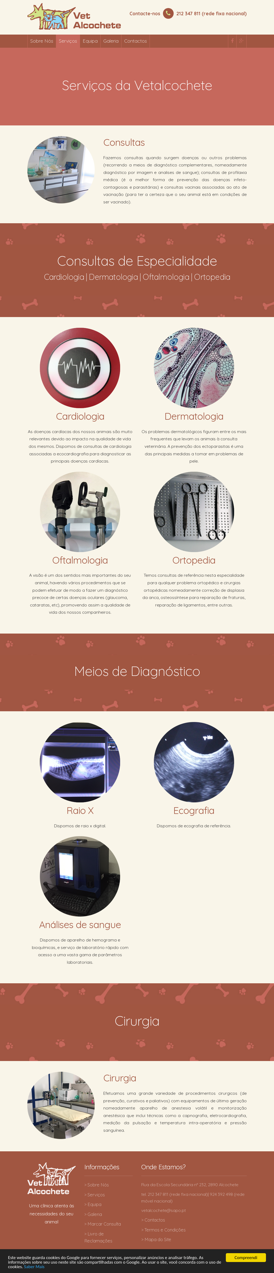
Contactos (135, 41)
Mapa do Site (157, 1239)
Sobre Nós (41, 41)
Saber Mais (34, 1268)
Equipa (90, 41)
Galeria (111, 41)
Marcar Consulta (104, 1224)
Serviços (68, 41)
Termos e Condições (165, 1230)
